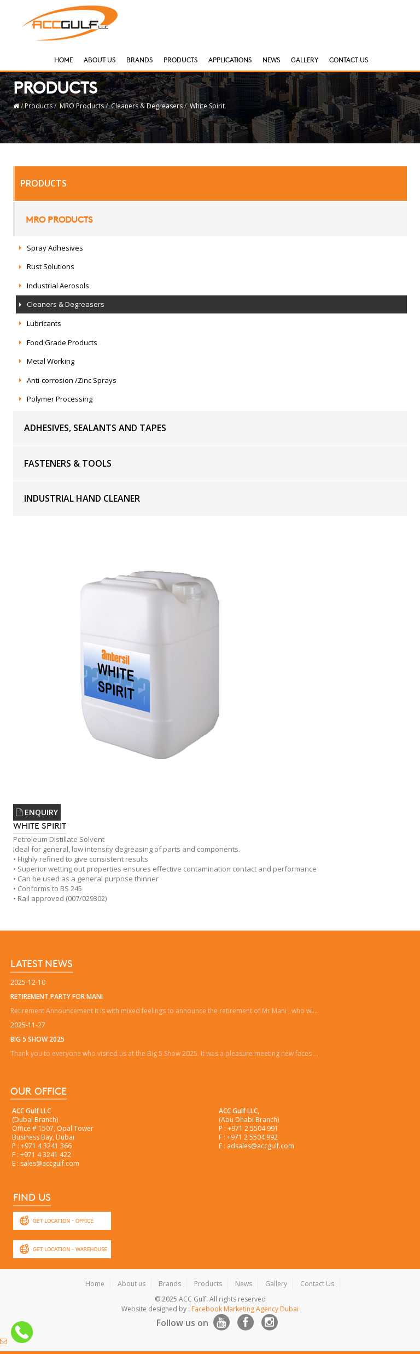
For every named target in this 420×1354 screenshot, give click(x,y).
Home (63, 59)
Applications (230, 59)
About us (131, 1283)
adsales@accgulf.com (260, 1145)
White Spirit (207, 106)
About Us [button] (99, 59)
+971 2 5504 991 (253, 1128)
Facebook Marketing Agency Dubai (245, 1309)
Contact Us (348, 59)
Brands (139, 59)
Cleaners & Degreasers (147, 106)
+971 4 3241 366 (46, 1145)
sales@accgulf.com (49, 1163)
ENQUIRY (37, 812)
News (271, 59)
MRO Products (82, 106)
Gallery (304, 59)
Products (180, 59)
